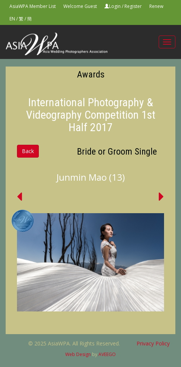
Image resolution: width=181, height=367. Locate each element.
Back (28, 151)
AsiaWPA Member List (32, 6)
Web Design (78, 354)
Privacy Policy (153, 343)
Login (115, 6)
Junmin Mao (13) (91, 177)
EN (12, 18)
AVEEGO (107, 354)
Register (133, 6)
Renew (156, 6)
